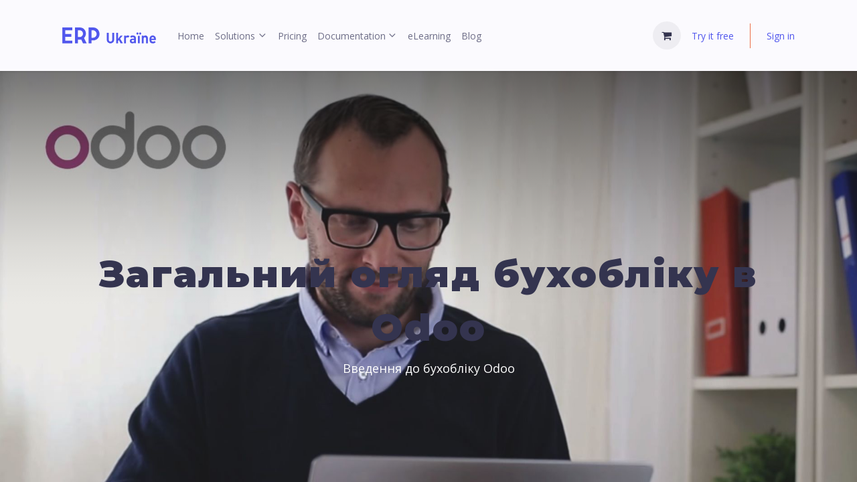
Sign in (781, 35)
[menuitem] (191, 35)
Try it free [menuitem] (713, 35)
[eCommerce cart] (667, 35)
